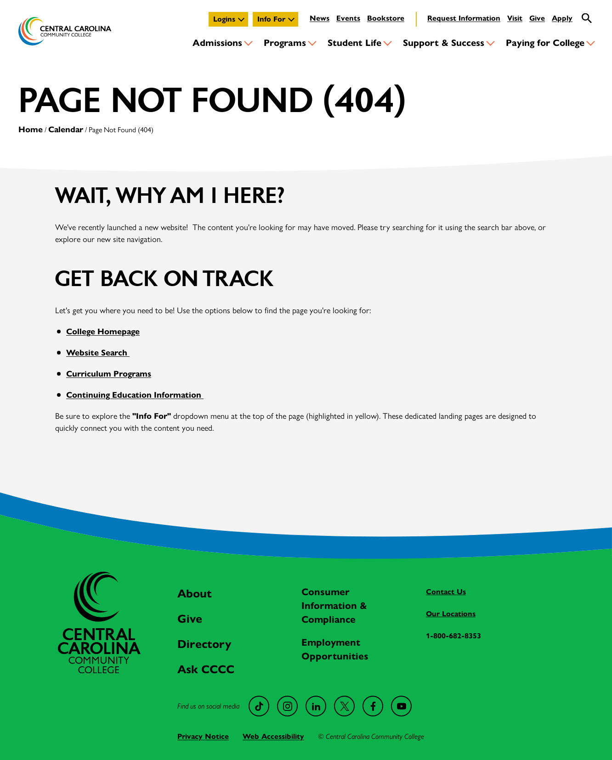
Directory (204, 644)
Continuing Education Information (135, 395)
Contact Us (446, 591)
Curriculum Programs (108, 374)
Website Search (98, 353)
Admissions (217, 43)
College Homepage (103, 332)
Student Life (354, 43)
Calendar (65, 129)
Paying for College (545, 43)
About (194, 593)
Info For (271, 19)
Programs (285, 43)
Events (348, 18)
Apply (562, 18)
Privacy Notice (203, 736)
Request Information (463, 18)
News (319, 18)
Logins (224, 19)
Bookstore (385, 18)
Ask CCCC (205, 669)
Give (537, 18)
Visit (514, 18)
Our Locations (451, 613)
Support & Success (443, 43)
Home (30, 129)
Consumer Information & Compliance (334, 605)
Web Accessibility (273, 736)
